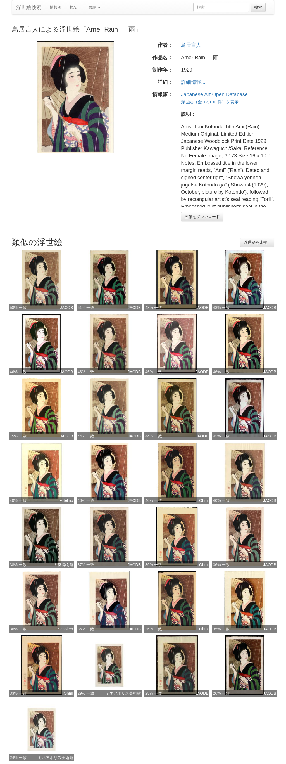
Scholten (65, 629)
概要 (74, 7)
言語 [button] (93, 7)
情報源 (55, 7)
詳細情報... (193, 82)
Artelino (66, 500)
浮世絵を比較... (257, 242)
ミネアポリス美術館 (123, 693)
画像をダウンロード (202, 216)
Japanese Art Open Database (214, 94)
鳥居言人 (191, 45)
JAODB (66, 307)
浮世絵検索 (28, 7)
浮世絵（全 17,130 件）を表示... (211, 102)
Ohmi (203, 500)
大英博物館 (63, 564)
